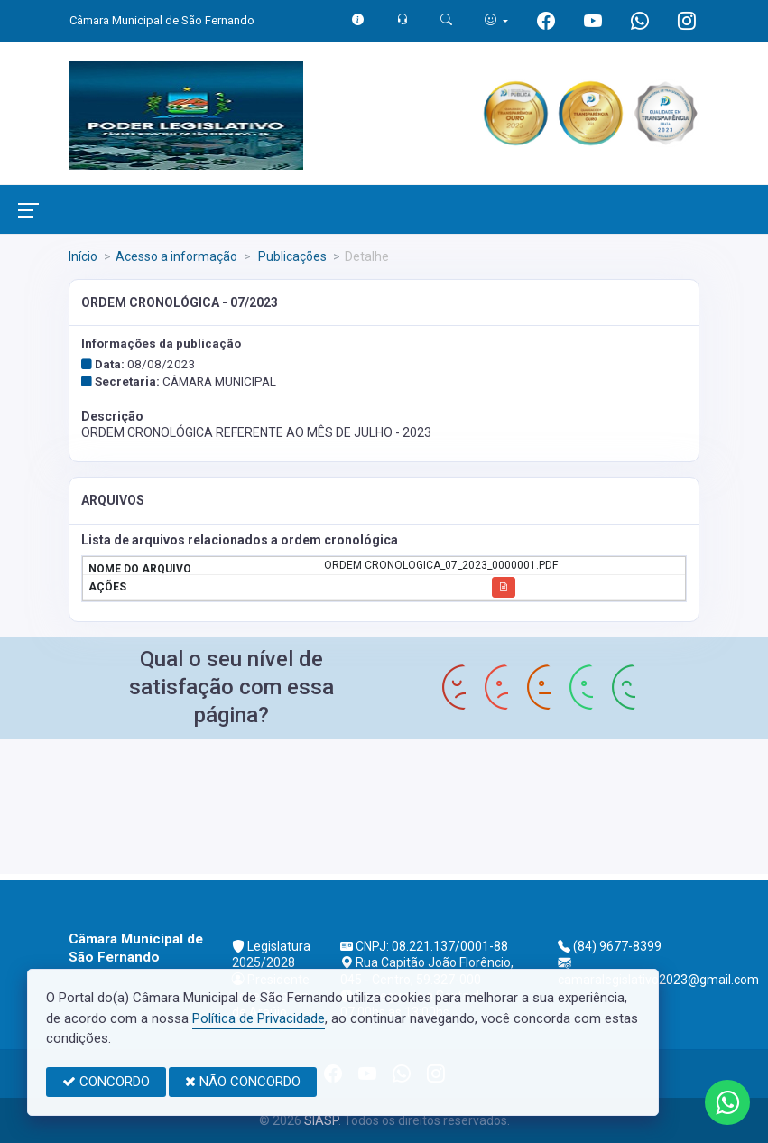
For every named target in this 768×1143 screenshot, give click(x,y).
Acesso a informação (176, 256)
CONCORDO (106, 1081)
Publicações (291, 256)
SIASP (321, 1120)
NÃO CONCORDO (243, 1081)
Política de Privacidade (258, 1018)
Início (83, 256)
